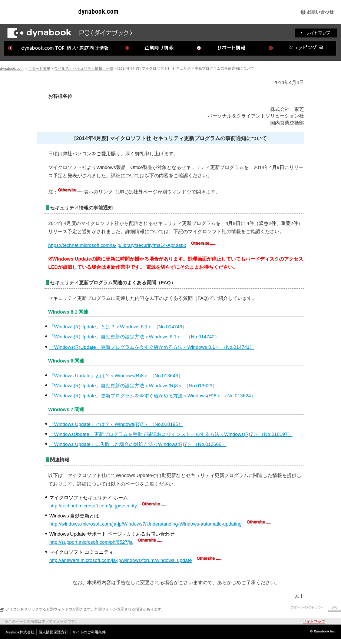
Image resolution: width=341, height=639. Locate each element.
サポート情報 (39, 68)
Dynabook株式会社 (19, 632)
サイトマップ (314, 621)
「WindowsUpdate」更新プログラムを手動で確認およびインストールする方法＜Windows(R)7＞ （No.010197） (170, 434)
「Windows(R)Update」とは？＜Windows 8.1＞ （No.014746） (118, 327)
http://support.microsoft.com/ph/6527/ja (91, 542)
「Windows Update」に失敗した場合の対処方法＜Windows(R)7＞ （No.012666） (137, 444)
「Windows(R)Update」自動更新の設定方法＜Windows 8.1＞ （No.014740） (134, 337)
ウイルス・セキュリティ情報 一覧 (83, 68)
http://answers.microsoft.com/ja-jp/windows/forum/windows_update (120, 560)
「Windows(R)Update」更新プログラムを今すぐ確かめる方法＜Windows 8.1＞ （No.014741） (151, 347)
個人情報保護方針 (53, 632)
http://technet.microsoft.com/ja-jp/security (93, 506)
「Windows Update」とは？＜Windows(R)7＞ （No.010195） (116, 424)
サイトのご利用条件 (89, 632)
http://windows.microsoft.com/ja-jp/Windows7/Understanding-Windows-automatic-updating (145, 524)
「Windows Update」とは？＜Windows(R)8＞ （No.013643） (116, 375)
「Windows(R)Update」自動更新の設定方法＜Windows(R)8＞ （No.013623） (133, 385)
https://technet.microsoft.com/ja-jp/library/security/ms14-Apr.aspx (117, 245)
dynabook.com (11, 68)
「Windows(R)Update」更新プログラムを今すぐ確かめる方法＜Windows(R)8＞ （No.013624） (152, 395)
